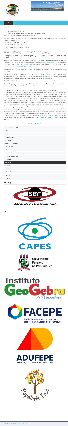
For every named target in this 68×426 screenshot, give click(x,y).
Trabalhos (8, 159)
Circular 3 (8, 172)
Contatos (8, 150)
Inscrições (8, 162)
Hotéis (7, 134)
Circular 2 (8, 169)
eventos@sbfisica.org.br (47, 62)
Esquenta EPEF (9, 140)
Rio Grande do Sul (10, 146)
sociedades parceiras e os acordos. (22, 66)
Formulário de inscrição (35, 123)
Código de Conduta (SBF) (12, 127)
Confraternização (10, 137)
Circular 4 (8, 175)
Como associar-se (47, 78)
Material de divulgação (12, 156)
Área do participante (47, 117)
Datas (7, 131)
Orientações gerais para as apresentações (17, 153)
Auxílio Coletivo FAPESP (12, 143)
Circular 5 (8, 178)
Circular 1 (8, 165)
